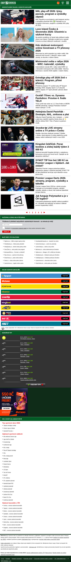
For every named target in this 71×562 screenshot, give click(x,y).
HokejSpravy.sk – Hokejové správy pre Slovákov (47, 255)
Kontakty (8, 558)
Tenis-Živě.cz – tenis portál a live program (14, 249)
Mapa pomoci (48, 552)
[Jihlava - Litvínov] (10, 373)
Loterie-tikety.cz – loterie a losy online (45, 246)
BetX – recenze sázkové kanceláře (12, 524)
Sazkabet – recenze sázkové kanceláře (13, 513)
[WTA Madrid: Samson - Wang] (10, 337)
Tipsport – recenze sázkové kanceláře (12, 508)
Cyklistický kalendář (8, 486)
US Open (5, 469)
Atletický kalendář (7, 489)
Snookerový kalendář (8, 491)
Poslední (44, 212)
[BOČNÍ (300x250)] (14, 415)
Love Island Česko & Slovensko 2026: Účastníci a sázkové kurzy (51, 32)
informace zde (32, 547)
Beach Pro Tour (7, 497)
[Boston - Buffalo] (10, 367)
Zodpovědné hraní (26, 539)
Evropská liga (6, 442)
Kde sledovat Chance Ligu (9, 436)
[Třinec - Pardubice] (10, 343)
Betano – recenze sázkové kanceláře (12, 511)
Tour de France (7, 472)
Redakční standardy (17, 558)
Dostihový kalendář (8, 500)
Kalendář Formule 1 (8, 431)
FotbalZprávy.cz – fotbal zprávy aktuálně (14, 244)
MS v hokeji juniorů (8, 455)
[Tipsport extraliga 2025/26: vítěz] (10, 379)
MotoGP (5, 475)
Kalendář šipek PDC (8, 483)
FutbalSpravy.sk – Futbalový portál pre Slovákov (47, 257)
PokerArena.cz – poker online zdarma (13, 257)
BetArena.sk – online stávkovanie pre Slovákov (47, 249)
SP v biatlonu (6, 478)
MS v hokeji (6, 447)
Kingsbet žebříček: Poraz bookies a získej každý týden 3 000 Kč (52, 147)
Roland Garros (7, 464)
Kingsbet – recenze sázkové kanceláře (12, 527)
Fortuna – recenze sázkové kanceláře (12, 505)
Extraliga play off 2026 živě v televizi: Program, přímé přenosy (51, 80)
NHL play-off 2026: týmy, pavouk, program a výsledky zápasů (51, 14)
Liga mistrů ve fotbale (8, 439)
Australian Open (7, 461)
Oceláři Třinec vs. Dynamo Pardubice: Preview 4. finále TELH (51, 98)
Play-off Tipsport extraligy (9, 450)
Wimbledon (6, 467)
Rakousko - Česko (24, 356)
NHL (4, 453)
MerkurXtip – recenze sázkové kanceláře (13, 522)
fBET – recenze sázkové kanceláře (12, 530)
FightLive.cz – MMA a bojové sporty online (14, 241)
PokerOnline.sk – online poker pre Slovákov (46, 263)
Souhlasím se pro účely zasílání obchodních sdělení (25, 228)
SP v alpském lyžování (9, 480)
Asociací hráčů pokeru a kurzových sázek (49, 539)
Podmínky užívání (28, 558)
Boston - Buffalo (24, 368)
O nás (2, 558)
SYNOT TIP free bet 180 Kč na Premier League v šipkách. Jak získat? (52, 163)
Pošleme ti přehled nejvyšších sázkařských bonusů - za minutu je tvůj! (27, 221)
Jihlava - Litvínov (24, 374)
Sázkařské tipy (7, 333)
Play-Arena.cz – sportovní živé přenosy (13, 255)
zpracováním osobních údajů (19, 228)
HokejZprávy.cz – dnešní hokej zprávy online (15, 246)
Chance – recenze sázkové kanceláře (12, 516)
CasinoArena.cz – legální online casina (13, 263)
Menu (67, 3)
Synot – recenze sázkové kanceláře (12, 519)
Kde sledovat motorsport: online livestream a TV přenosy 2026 (53, 48)
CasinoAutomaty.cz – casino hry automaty (46, 244)
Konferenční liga (7, 444)
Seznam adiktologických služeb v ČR (35, 552)
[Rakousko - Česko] (10, 355)
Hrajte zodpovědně (5, 543)
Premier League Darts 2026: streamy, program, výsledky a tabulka (52, 181)
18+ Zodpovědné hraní (60, 558)
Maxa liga (5, 458)
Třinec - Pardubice (24, 344)
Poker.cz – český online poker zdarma (13, 260)
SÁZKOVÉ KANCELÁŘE (25, 7)
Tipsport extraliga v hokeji (9, 425)
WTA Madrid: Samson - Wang (27, 338)
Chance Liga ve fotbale (9, 428)
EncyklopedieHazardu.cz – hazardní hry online (47, 241)
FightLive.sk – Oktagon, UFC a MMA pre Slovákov (48, 252)
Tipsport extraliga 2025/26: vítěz (28, 380)
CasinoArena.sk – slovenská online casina (46, 260)
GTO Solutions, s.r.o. (6, 561)
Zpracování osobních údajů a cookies (43, 558)
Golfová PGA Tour (7, 494)
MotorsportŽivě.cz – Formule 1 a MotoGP (14, 252)
